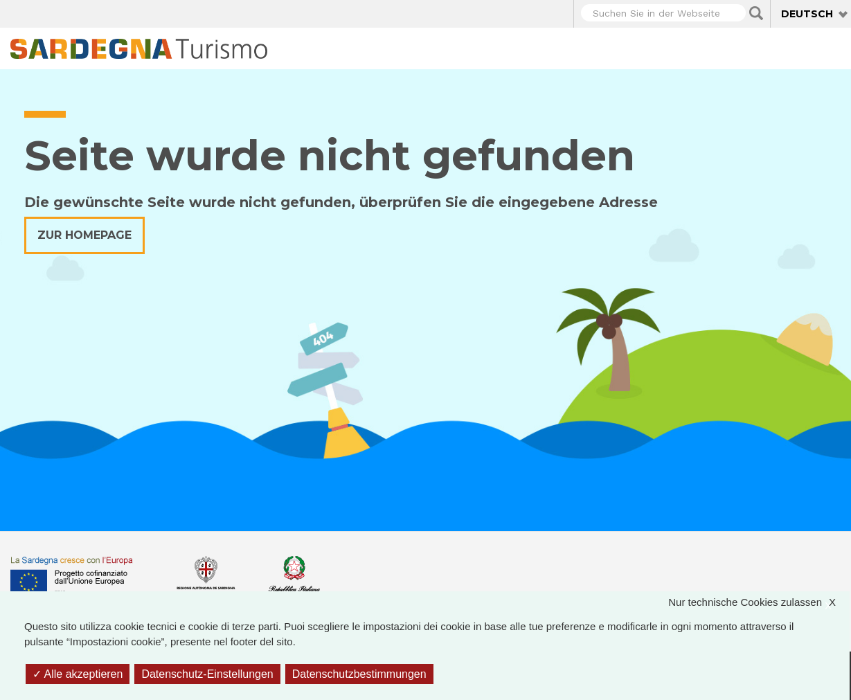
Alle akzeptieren (78, 674)
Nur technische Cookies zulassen (759, 603)
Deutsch (807, 14)
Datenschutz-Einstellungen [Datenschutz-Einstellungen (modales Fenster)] (207, 674)
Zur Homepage (84, 235)
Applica (756, 13)
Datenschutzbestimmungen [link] (359, 674)
